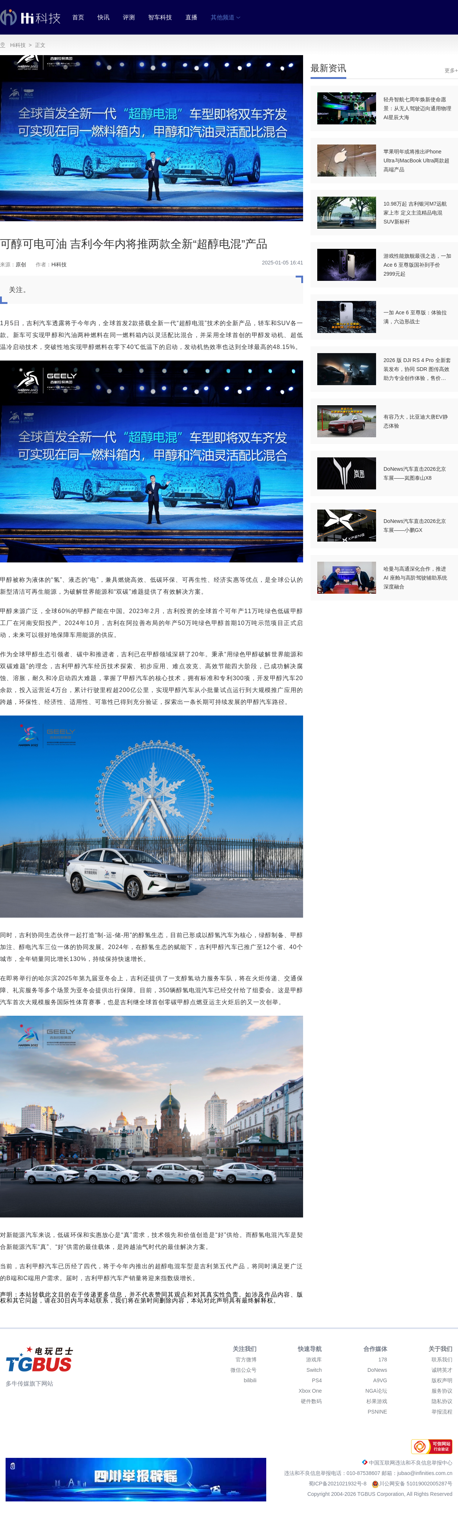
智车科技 (160, 17)
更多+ (451, 70)
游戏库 (314, 1360)
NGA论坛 (376, 1391)
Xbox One (310, 1391)
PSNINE (377, 1412)
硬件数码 (311, 1401)
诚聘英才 (442, 1370)
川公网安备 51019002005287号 (412, 1484)
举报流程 (442, 1412)
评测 (129, 17)
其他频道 (226, 17)
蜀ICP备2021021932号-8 (338, 1484)
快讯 (103, 17)
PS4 (317, 1380)
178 (382, 1360)
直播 (191, 17)
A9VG (380, 1380)
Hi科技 (17, 45)
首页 (78, 17)
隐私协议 (442, 1401)
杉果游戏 (376, 1401)
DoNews (377, 1370)
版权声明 (442, 1380)
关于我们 (440, 1349)
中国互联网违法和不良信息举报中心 (407, 1463)
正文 (40, 45)
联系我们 (442, 1360)
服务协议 (442, 1391)
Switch (314, 1370)
